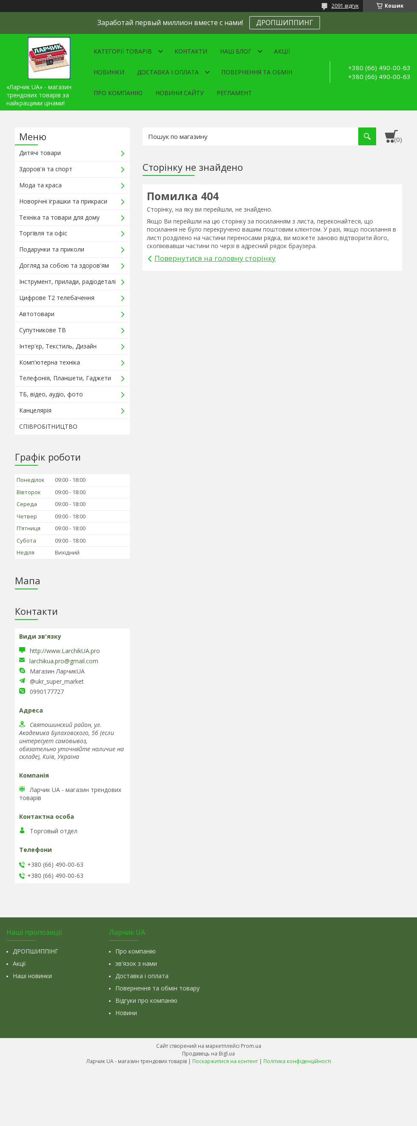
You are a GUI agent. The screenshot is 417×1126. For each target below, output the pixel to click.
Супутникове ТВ (42, 330)
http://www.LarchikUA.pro (65, 651)
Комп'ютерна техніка (49, 362)
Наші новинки (32, 976)
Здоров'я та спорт (45, 169)
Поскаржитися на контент (225, 1061)
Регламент (234, 93)
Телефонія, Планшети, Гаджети (65, 378)
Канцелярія (35, 410)
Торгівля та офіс (43, 233)
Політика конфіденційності (297, 1061)
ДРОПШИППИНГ (284, 22)
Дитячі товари (40, 153)
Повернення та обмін (256, 72)
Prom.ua (251, 1046)
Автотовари (36, 314)
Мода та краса (40, 185)
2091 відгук (345, 5)
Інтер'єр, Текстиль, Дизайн (58, 346)
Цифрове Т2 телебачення (56, 298)
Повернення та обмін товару (157, 988)
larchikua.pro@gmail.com (63, 661)
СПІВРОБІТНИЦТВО (48, 426)
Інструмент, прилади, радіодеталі (67, 281)
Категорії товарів (123, 51)
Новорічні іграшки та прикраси (63, 201)
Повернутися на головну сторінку (215, 258)
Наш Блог (235, 51)
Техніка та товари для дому (59, 217)
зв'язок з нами (136, 963)
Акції (282, 51)
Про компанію (118, 93)
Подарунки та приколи (51, 249)
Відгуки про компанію (146, 1000)
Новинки (109, 72)
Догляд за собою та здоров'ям (64, 265)
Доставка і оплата (168, 72)
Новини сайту (179, 93)
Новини (126, 1013)
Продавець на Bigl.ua (208, 1053)
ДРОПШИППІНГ (35, 951)
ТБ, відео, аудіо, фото (51, 394)
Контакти (190, 51)
